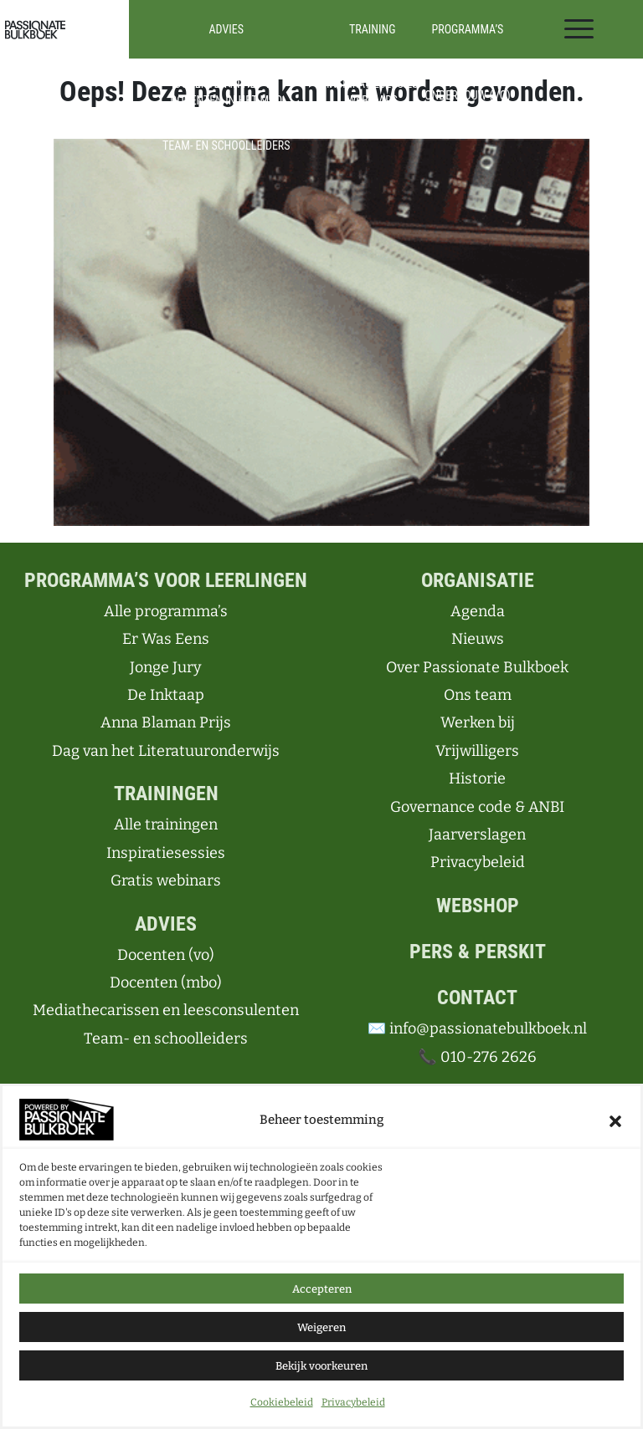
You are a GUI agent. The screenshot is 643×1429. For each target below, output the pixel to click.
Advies (226, 29)
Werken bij (477, 722)
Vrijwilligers (477, 751)
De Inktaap (165, 695)
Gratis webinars (166, 880)
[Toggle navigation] (578, 29)
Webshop (477, 905)
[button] (615, 1119)
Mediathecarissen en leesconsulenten (226, 122)
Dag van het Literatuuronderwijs (166, 751)
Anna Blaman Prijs (165, 722)
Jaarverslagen (477, 834)
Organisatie (477, 580)
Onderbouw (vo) (467, 95)
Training (372, 29)
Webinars (372, 100)
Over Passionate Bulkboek (477, 667)
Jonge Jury (166, 667)
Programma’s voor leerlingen (165, 580)
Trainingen (166, 793)
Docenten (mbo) (166, 982)
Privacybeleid (353, 1402)
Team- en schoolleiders (226, 145)
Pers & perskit (477, 951)
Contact (477, 997)
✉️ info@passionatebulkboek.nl (477, 1028)
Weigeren (321, 1327)
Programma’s (467, 29)
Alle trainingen (372, 67)
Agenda (477, 611)
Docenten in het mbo (226, 100)
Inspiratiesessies (373, 83)
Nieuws (477, 639)
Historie (477, 778)
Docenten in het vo (226, 83)
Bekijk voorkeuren (321, 1366)
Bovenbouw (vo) (467, 112)
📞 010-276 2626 (477, 1057)
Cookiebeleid (281, 1402)
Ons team (478, 695)
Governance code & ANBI (477, 807)
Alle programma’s (467, 72)
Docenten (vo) (165, 955)
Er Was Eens (165, 639)
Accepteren (322, 1289)
